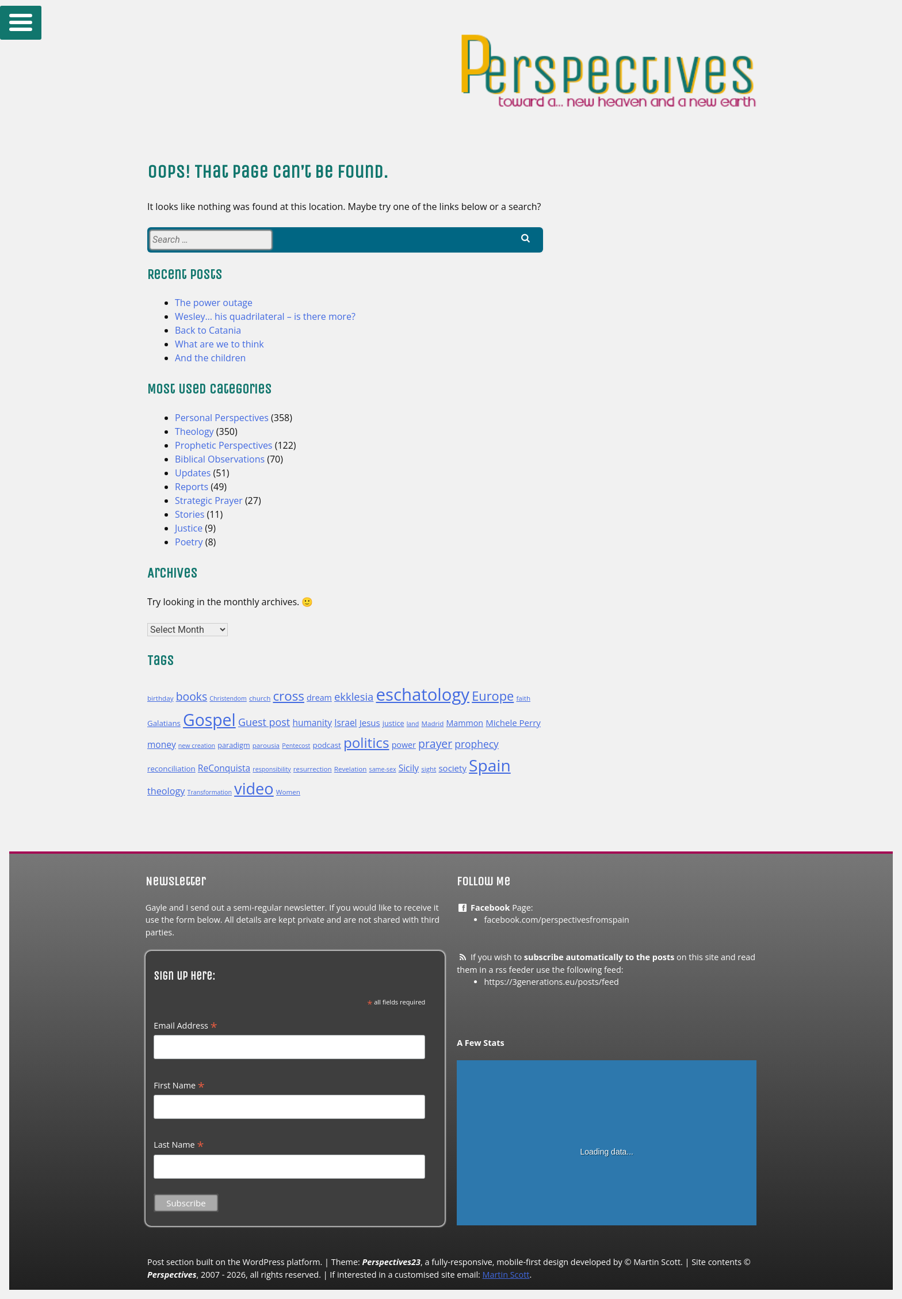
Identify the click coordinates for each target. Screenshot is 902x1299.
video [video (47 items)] (254, 788)
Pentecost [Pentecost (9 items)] (296, 746)
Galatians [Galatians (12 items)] (164, 723)
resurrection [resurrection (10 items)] (312, 769)
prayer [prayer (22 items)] (435, 743)
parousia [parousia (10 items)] (266, 745)
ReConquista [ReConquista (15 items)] (224, 768)
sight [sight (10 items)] (428, 769)
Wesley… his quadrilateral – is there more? (265, 316)
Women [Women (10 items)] (288, 792)
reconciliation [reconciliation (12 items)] (171, 768)
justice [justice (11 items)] (393, 723)
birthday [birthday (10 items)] (160, 698)
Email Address (185, 1025)
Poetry (189, 542)
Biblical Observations (220, 459)
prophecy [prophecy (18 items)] (476, 744)
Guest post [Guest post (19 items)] (264, 722)
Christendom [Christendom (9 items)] (227, 698)
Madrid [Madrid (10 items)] (433, 723)
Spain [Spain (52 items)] (490, 765)
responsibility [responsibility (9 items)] (272, 769)
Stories (189, 514)
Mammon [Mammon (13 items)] (464, 722)
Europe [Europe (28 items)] (493, 695)
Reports (191, 486)
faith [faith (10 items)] (523, 698)
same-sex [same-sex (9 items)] (382, 769)
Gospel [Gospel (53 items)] (209, 720)
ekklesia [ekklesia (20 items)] (353, 696)
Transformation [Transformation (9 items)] (210, 792)
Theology (194, 431)
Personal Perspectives (222, 417)
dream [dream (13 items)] (319, 697)
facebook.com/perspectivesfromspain (556, 919)
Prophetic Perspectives (224, 445)
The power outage (214, 302)
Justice (188, 528)
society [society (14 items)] (452, 768)
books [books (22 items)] (192, 696)
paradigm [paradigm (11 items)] (233, 745)
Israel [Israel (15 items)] (345, 722)
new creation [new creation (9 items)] (196, 746)
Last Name (179, 1144)
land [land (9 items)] (413, 724)
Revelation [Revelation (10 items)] (350, 769)
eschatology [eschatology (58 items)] (423, 694)
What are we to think (219, 344)
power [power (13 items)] (404, 744)
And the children (210, 358)
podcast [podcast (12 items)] (327, 745)
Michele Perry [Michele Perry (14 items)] (513, 722)
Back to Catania (208, 330)
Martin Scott (506, 1274)
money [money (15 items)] (161, 744)
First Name (179, 1085)
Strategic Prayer (209, 500)
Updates (193, 473)
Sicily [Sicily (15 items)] (409, 768)
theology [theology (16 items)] (166, 791)
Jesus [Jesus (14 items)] (370, 722)
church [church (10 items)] (259, 698)
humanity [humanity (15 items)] (312, 722)
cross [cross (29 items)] (288, 696)
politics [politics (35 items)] (366, 742)
